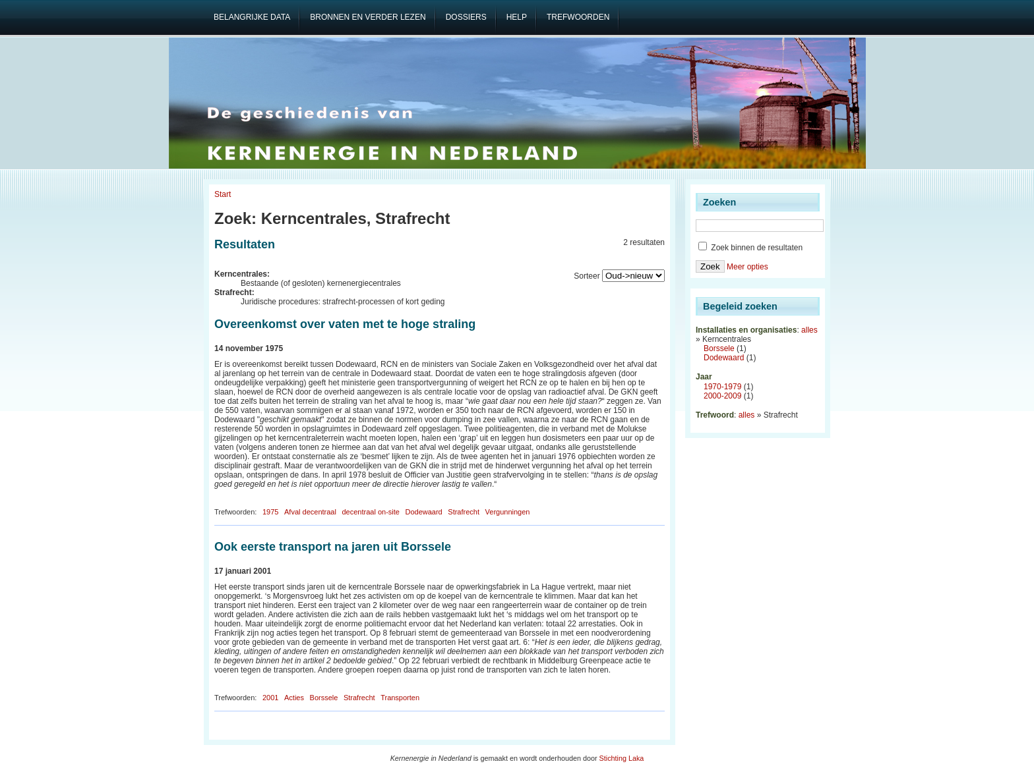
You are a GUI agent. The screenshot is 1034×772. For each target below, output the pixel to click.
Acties (294, 698)
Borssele (324, 698)
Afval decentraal (310, 512)
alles (809, 330)
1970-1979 (722, 386)
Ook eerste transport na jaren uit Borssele (332, 546)
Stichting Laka (621, 758)
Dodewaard (423, 512)
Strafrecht (463, 512)
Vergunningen (507, 512)
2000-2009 (722, 395)
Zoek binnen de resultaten (750, 247)
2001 (270, 698)
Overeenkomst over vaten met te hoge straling (344, 324)
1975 (270, 512)
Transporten (399, 698)
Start (222, 194)
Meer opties (747, 266)
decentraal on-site (370, 512)
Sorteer (586, 276)
